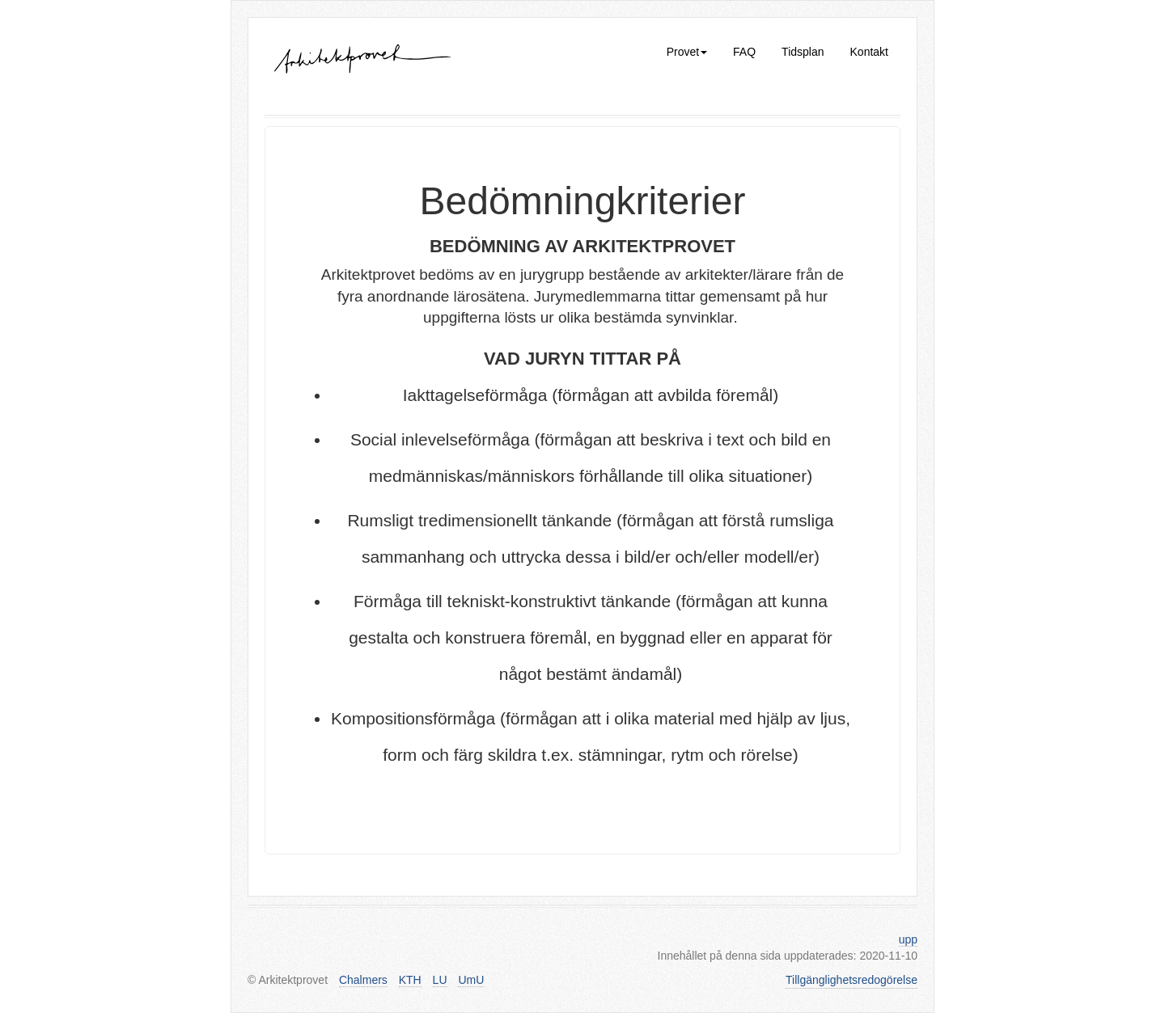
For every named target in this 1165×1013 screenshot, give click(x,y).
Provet (687, 51)
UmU (471, 979)
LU (440, 979)
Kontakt (869, 51)
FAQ (744, 51)
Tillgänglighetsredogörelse (851, 979)
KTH (410, 979)
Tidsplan (803, 51)
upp (908, 939)
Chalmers (363, 979)
